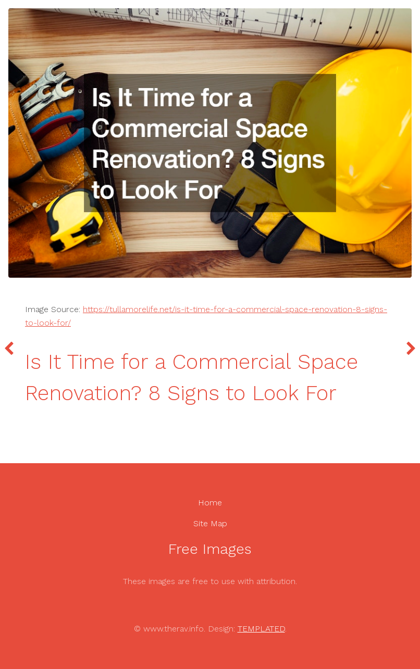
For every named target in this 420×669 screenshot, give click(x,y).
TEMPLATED (261, 629)
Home (210, 502)
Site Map (210, 523)
